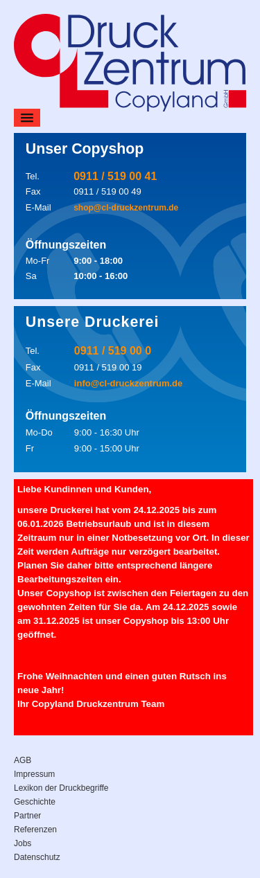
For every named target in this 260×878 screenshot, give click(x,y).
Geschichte (34, 802)
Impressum (34, 774)
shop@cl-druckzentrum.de (125, 208)
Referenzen (35, 829)
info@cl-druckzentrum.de (128, 383)
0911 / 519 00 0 (112, 351)
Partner (27, 816)
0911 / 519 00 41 (115, 176)
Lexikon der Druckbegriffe (61, 788)
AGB (22, 760)
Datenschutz (37, 857)
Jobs (22, 843)
